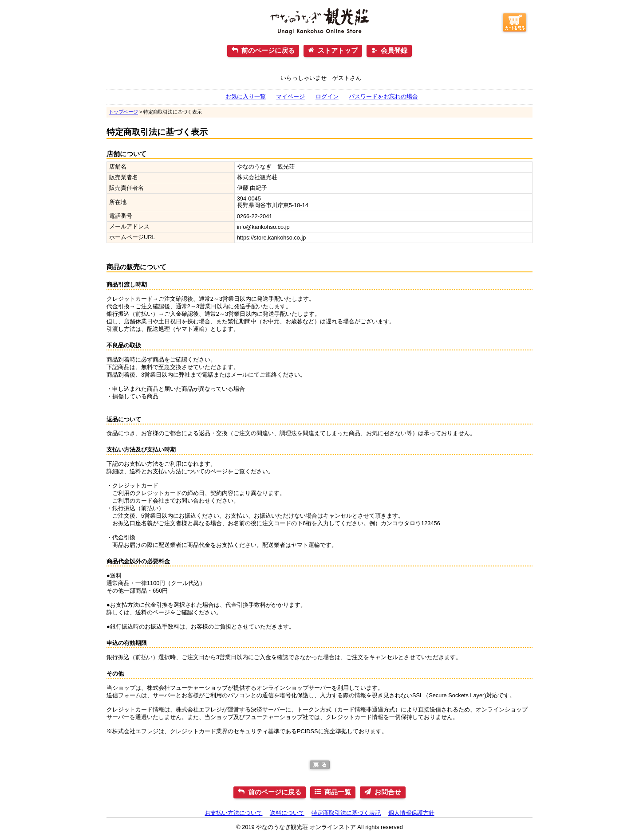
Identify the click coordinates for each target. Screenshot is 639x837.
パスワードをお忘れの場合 (383, 96)
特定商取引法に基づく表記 (346, 812)
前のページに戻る (268, 50)
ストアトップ (338, 50)
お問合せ (388, 792)
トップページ (123, 111)
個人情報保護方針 (411, 812)
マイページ (290, 96)
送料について (287, 812)
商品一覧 (337, 792)
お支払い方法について (233, 812)
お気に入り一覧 (245, 96)
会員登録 (394, 50)
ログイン (327, 96)
